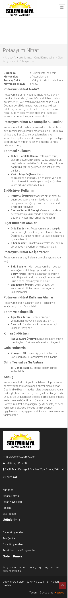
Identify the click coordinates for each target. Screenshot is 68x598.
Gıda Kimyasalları (13, 544)
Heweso (59, 592)
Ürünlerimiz (25, 57)
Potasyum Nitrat (28, 61)
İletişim (7, 507)
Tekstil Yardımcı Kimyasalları (19, 550)
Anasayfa (9, 57)
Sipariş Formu (11, 495)
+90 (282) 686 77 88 (16, 463)
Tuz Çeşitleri (9, 538)
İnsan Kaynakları (12, 501)
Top (62, 585)
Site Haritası (9, 513)
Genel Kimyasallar (44, 57)
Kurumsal (8, 489)
